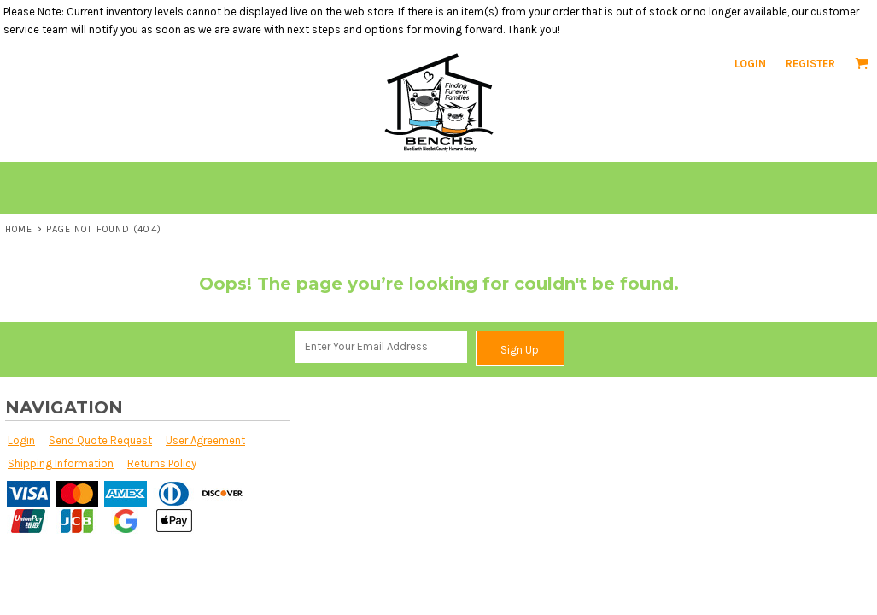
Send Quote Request (100, 440)
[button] (861, 63)
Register (810, 63)
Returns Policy (161, 463)
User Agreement (205, 440)
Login (750, 63)
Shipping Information (61, 463)
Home (18, 229)
